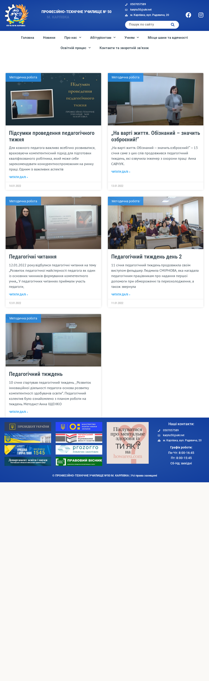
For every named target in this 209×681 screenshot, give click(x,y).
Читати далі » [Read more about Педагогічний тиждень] (18, 486)
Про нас (72, 37)
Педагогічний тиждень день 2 (146, 331)
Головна (27, 38)
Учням (131, 37)
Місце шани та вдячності (168, 38)
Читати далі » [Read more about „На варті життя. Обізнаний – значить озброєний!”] (120, 246)
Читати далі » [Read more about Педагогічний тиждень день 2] (120, 369)
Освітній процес (76, 47)
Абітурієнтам (102, 37)
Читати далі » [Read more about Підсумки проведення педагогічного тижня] (18, 251)
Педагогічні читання (33, 331)
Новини (49, 38)
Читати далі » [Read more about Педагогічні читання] (18, 369)
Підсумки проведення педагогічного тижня (51, 210)
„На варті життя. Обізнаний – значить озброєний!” (155, 210)
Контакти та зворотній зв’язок (124, 48)
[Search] (173, 25)
